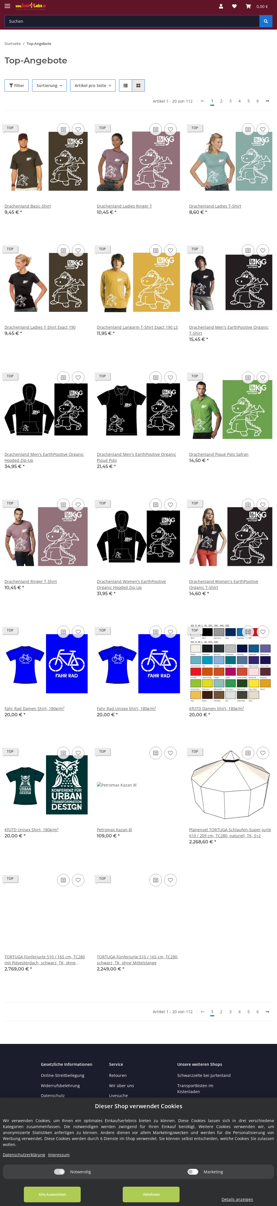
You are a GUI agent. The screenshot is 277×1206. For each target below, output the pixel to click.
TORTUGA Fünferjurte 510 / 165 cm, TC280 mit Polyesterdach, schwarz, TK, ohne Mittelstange (45, 960)
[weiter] (267, 101)
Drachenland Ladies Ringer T (124, 206)
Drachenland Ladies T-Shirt (215, 206)
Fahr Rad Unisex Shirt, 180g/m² (126, 708)
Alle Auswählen (52, 1194)
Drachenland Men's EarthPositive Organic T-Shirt (228, 330)
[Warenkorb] (256, 6)
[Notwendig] (59, 1172)
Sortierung (47, 85)
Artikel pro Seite (90, 85)
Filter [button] (16, 85)
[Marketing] (193, 1172)
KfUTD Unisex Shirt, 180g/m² (32, 829)
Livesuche (118, 1095)
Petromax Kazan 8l (114, 829)
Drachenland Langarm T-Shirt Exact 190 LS (137, 327)
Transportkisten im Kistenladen (195, 1088)
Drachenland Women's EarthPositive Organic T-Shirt (223, 584)
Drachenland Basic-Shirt (28, 206)
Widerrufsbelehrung (60, 1085)
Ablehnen (151, 1194)
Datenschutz (53, 1095)
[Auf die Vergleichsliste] (63, 129)
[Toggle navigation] (7, 3)
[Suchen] (132, 21)
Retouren (118, 1075)
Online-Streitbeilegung (62, 1075)
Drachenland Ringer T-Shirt (31, 581)
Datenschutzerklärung (24, 1154)
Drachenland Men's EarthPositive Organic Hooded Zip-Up (44, 457)
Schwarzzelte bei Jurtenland (204, 1075)
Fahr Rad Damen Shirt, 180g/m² (34, 708)
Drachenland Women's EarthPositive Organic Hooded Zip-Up (131, 584)
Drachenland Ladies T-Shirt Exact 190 (40, 327)
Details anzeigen (237, 1199)
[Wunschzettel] (234, 6)
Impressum (59, 1154)
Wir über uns (121, 1085)
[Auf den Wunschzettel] (78, 129)
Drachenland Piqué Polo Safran (219, 454)
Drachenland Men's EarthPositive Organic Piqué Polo (136, 457)
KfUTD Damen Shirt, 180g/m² (216, 708)
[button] (221, 6)
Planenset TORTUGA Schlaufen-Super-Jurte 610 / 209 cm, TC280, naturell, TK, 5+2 (230, 832)
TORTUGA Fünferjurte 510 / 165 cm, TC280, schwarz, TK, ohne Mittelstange (137, 959)
